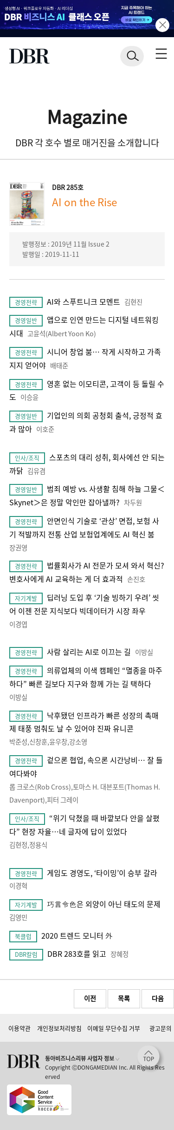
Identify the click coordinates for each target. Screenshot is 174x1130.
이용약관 (19, 1028)
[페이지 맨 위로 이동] (150, 1059)
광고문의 (160, 1028)
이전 (90, 998)
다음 (158, 998)
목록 (124, 998)
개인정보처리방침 (59, 1028)
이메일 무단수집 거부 (113, 1028)
